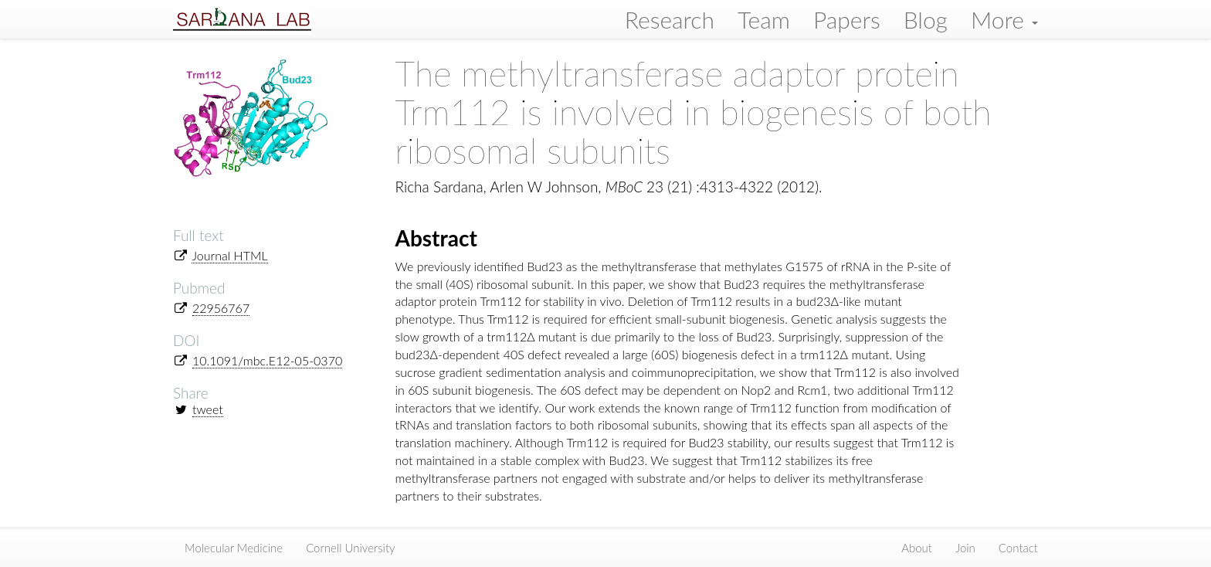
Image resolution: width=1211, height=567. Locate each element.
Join (965, 548)
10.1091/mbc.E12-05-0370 (267, 360)
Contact (1018, 548)
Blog (926, 19)
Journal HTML (229, 255)
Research (669, 19)
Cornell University (350, 548)
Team (764, 19)
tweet (207, 409)
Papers (846, 19)
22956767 (220, 307)
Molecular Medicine (234, 548)
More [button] (1004, 19)
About (916, 548)
